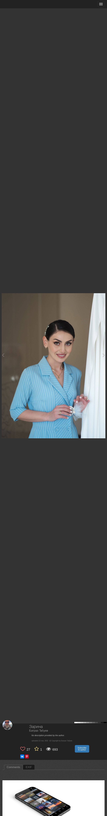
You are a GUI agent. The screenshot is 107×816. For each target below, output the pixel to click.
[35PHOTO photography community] (15, 4)
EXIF (29, 767)
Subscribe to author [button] (82, 749)
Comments (13, 767)
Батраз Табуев (38, 731)
